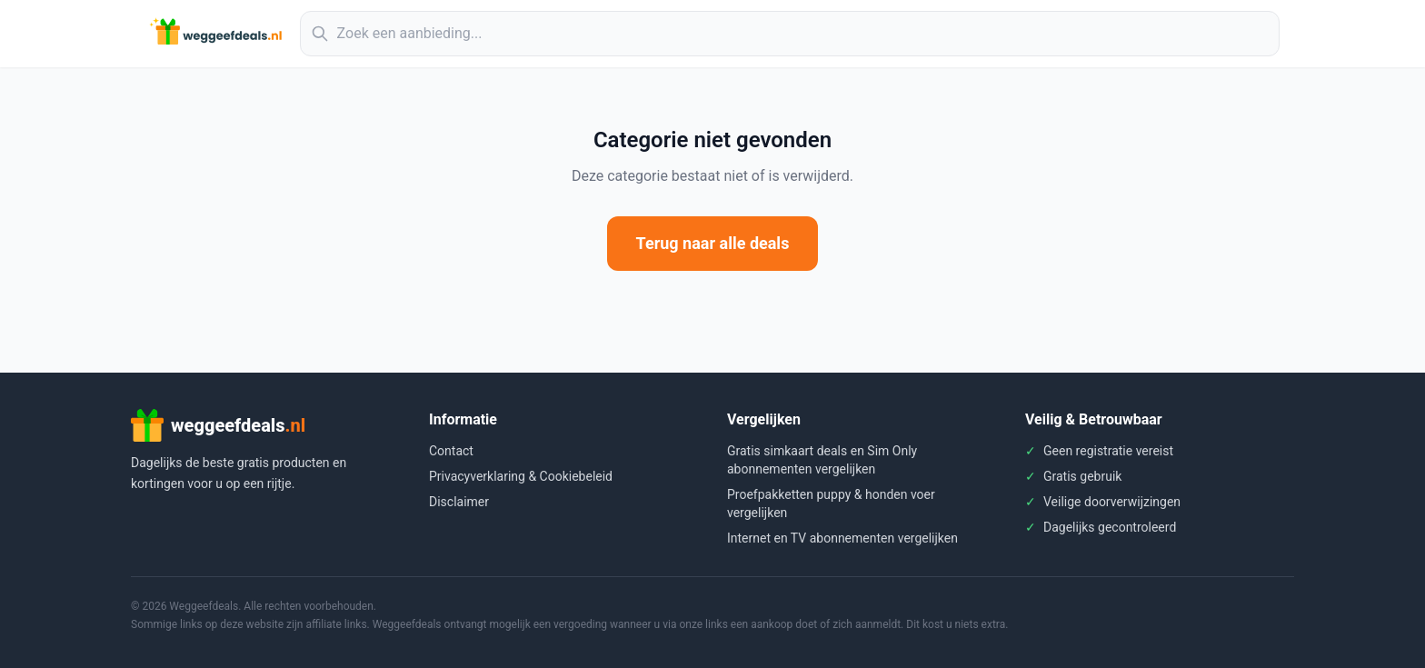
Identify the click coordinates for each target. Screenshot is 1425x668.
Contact (451, 451)
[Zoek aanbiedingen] (790, 33)
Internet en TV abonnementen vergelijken (842, 538)
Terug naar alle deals (713, 243)
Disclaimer (459, 501)
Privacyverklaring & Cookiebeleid (521, 476)
